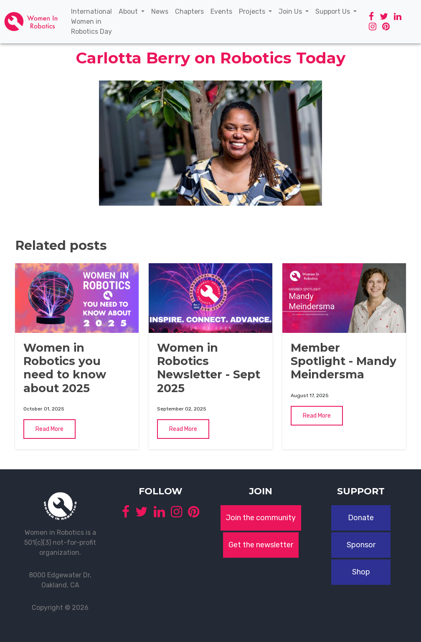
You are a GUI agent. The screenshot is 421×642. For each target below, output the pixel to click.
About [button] (129, 11)
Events (223, 10)
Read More (49, 429)
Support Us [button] (333, 11)
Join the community (261, 517)
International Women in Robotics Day (93, 21)
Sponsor (361, 544)
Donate (361, 517)
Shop (361, 572)
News (161, 10)
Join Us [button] (291, 11)
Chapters (191, 10)
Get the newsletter (260, 544)
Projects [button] (253, 11)
